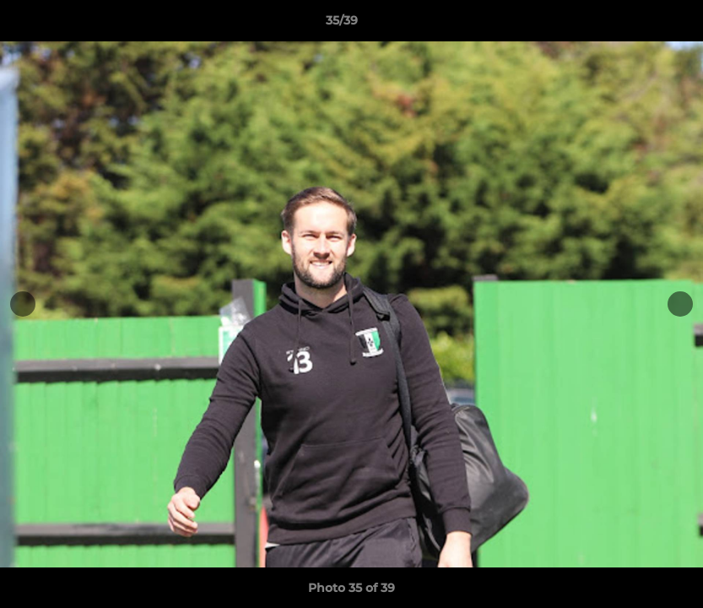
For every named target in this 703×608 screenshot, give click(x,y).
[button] (632, 24)
